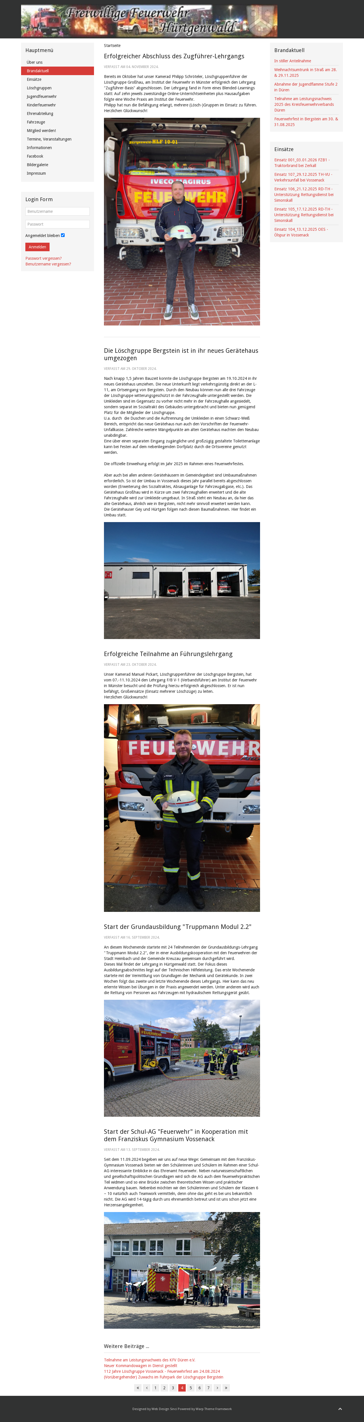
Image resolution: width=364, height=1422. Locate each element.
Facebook (35, 156)
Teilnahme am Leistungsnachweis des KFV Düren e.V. (149, 1360)
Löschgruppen (39, 88)
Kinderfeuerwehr (41, 105)
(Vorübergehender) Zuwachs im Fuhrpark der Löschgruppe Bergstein (163, 1377)
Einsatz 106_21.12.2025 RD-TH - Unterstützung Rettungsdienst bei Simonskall (304, 195)
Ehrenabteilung (40, 113)
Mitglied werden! (41, 130)
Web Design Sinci (164, 1409)
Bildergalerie (37, 164)
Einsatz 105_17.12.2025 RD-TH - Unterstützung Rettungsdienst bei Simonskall (304, 215)
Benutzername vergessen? (48, 264)
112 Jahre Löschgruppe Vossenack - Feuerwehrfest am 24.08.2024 (162, 1371)
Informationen (39, 147)
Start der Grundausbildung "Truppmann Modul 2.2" (177, 926)
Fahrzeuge (36, 122)
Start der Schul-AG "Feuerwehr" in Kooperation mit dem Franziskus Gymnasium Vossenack (176, 1135)
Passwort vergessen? (43, 258)
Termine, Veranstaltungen (49, 139)
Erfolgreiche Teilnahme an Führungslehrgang (168, 654)
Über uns (34, 62)
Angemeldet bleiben (42, 235)
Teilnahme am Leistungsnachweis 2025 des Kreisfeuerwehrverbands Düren (304, 104)
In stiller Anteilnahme (292, 61)
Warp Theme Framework (214, 1409)
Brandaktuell (38, 71)
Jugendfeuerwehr (42, 96)
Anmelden (37, 247)
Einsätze (34, 79)
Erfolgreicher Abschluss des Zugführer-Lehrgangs (174, 56)
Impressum (36, 173)
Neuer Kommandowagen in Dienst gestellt (140, 1365)
